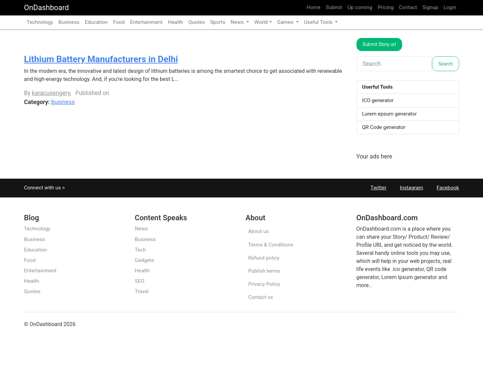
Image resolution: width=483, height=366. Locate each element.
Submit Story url (379, 44)
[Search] (394, 63)
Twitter (375, 188)
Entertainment (146, 22)
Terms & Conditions (270, 245)
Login (450, 7)
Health (175, 22)
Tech (140, 250)
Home (313, 7)
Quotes (196, 22)
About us (258, 231)
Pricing (386, 7)
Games (286, 22)
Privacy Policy (264, 284)
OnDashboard (46, 7)
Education (96, 22)
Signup (430, 7)
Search (445, 63)
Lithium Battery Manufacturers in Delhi (101, 59)
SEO (139, 281)
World (261, 22)
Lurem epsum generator (389, 114)
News (141, 229)
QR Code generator (383, 127)
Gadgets (144, 260)
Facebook (444, 188)
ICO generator (378, 100)
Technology (40, 22)
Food (119, 22)
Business (68, 22)
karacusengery (51, 93)
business (63, 102)
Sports (217, 22)
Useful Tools (319, 22)
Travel (142, 291)
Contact (408, 7)
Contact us (260, 297)
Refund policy (264, 258)
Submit (334, 7)
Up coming (359, 7)
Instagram (407, 188)
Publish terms (264, 271)
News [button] (238, 22)
